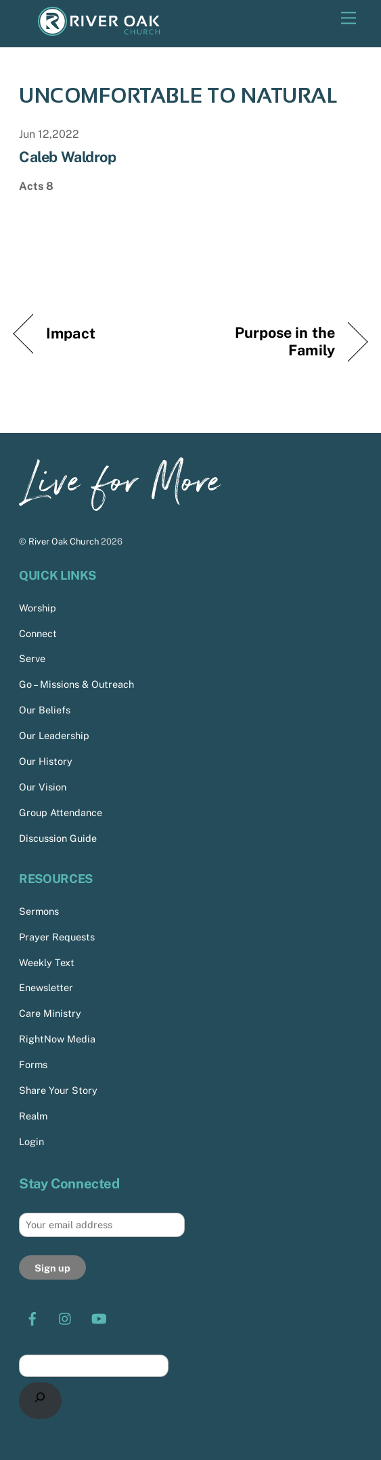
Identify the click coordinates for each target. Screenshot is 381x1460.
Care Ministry (50, 1013)
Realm (33, 1116)
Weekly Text (46, 962)
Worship (37, 607)
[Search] (40, 1400)
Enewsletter (46, 987)
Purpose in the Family (268, 341)
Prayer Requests (57, 936)
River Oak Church (63, 541)
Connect (38, 633)
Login (31, 1141)
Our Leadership (54, 735)
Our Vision (42, 786)
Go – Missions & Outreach (76, 684)
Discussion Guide (58, 838)
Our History (45, 761)
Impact (70, 333)
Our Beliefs (44, 709)
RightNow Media (57, 1038)
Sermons (39, 911)
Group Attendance (60, 812)
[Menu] (348, 18)
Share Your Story (58, 1090)
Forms (33, 1064)
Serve (32, 658)
